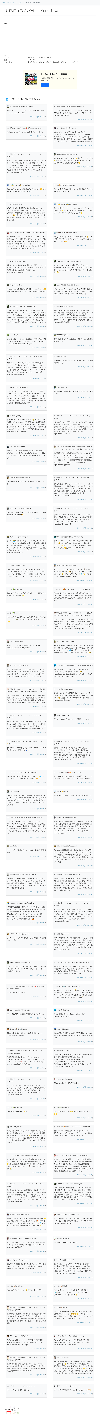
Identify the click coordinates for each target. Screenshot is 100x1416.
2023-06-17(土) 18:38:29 (84, 604)
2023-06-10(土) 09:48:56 (37, 1206)
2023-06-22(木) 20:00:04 (84, 145)
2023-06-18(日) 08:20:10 (84, 580)
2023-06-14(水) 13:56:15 (37, 837)
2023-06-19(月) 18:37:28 (37, 461)
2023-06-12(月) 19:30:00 (84, 953)
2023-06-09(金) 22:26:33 (84, 1246)
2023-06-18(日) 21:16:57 (84, 552)
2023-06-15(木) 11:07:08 (84, 763)
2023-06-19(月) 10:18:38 (37, 518)
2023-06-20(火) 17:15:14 (84, 345)
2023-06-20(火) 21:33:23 (84, 297)
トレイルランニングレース (16, 3)
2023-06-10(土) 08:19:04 (84, 1203)
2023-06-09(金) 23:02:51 (37, 1251)
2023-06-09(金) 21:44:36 (37, 1272)
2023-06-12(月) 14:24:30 (84, 977)
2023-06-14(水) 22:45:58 (84, 782)
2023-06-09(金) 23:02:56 (84, 1227)
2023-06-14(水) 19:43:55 (84, 799)
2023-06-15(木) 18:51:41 (84, 723)
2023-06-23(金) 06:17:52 (37, 117)
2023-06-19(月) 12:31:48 (37, 488)
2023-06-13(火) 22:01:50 (84, 866)
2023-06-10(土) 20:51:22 (84, 1139)
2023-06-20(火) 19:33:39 (37, 347)
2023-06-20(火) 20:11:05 (84, 326)
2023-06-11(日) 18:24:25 (84, 1070)
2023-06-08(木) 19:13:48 (84, 1377)
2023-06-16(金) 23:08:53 (37, 652)
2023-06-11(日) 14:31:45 (37, 1115)
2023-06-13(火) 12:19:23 (37, 944)
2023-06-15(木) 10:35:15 (37, 782)
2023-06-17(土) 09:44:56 (84, 632)
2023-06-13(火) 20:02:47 (37, 923)
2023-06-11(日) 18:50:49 (37, 1068)
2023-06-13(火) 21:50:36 (37, 892)
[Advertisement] (50, 39)
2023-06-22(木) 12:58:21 (37, 176)
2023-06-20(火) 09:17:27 (84, 367)
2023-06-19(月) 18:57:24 (84, 438)
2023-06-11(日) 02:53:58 (37, 1146)
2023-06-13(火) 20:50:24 (84, 894)
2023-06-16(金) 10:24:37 (84, 704)
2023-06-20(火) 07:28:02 (37, 407)
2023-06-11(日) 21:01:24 (37, 1039)
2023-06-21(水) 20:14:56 (84, 195)
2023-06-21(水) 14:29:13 (84, 245)
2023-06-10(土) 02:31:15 (37, 1229)
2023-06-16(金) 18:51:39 (84, 680)
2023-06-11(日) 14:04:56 (84, 1118)
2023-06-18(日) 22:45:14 (37, 556)
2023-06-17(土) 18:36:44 (37, 625)
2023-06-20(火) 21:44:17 (84, 276)
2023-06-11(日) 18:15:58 (37, 1099)
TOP (3, 3)
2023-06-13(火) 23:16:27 (37, 856)
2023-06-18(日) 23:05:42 (84, 528)
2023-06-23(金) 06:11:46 (84, 119)
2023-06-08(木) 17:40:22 (84, 1394)
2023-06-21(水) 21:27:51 (37, 195)
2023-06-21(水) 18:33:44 (37, 252)
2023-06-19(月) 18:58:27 (37, 435)
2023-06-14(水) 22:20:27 (37, 808)
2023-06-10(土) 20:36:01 (37, 1172)
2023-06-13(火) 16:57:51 (84, 925)
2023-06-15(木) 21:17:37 (37, 732)
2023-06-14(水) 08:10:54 (84, 837)
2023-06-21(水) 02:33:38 (37, 276)
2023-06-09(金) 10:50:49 (37, 1327)
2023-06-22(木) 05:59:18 (84, 167)
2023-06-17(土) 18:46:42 (37, 599)
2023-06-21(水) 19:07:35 (84, 217)
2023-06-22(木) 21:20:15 (37, 136)
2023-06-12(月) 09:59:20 (84, 1001)
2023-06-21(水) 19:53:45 (37, 224)
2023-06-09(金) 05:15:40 (84, 1348)
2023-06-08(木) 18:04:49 (37, 1394)
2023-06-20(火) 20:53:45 (37, 326)
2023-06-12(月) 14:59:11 (37, 975)
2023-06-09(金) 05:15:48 (37, 1348)
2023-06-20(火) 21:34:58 (37, 297)
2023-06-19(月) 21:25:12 (84, 397)
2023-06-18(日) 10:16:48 (37, 580)
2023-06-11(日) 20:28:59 (84, 1042)
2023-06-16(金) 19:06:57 (37, 680)
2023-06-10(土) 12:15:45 (84, 1175)
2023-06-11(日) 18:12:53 (84, 1087)
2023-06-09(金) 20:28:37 (84, 1277)
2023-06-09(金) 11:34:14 (84, 1298)
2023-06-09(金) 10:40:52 (84, 1322)
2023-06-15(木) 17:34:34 (37, 754)
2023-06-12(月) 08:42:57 (37, 1018)
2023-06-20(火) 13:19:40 (37, 378)
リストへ (45, 85)
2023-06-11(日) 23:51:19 (84, 1020)
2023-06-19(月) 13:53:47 (84, 468)
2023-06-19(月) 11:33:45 (84, 499)
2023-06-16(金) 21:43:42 (84, 656)
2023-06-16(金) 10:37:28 (37, 706)
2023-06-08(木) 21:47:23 (37, 1375)
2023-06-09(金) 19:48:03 (37, 1296)
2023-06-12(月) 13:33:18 (37, 996)
